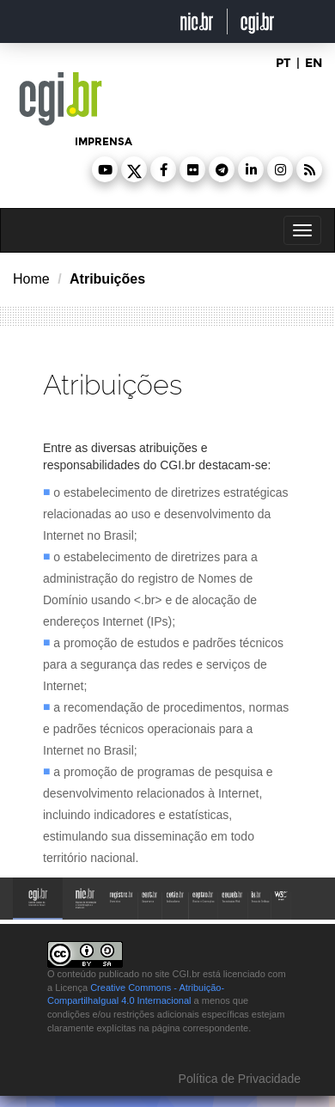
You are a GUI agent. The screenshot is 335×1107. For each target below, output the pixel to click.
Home (31, 279)
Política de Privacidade (238, 1079)
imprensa (103, 142)
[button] (105, 169)
